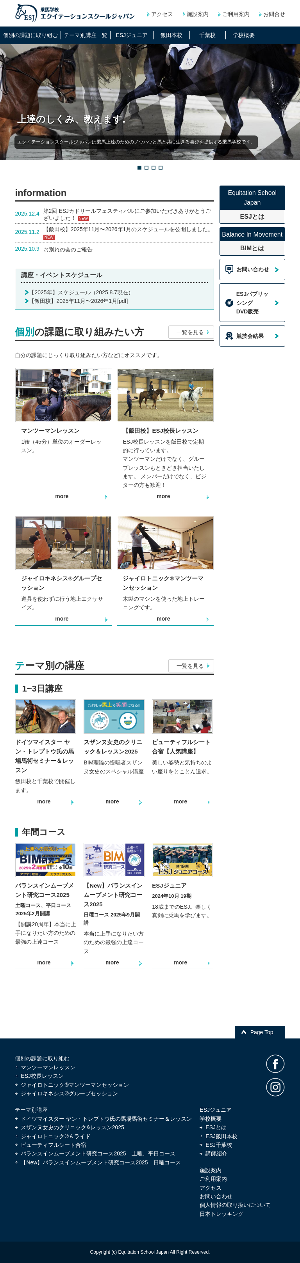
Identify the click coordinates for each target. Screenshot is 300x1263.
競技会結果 (250, 336)
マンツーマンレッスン (48, 1067)
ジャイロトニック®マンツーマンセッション (75, 1085)
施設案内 (198, 14)
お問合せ (274, 14)
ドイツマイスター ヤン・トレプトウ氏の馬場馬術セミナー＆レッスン (106, 1119)
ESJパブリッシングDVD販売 (252, 303)
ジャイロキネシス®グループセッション (69, 1093)
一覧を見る (190, 332)
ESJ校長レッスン (42, 1076)
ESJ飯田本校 (221, 1136)
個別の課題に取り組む (42, 1058)
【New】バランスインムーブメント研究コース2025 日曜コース (100, 1162)
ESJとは (216, 1127)
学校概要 (210, 1119)
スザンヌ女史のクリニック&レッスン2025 (72, 1127)
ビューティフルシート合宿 (53, 1145)
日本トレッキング (221, 1214)
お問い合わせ (252, 269)
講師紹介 (216, 1153)
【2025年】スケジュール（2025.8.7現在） (81, 292)
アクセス (162, 14)
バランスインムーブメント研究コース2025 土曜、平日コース (98, 1153)
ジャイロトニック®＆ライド (55, 1136)
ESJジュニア (216, 1110)
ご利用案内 (236, 14)
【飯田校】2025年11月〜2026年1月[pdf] (78, 301)
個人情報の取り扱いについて (235, 1205)
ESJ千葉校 (218, 1145)
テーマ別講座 (31, 1110)
